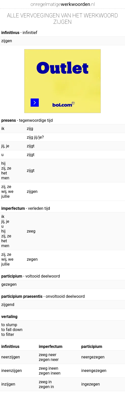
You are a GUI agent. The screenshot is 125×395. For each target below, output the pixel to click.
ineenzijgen (11, 370)
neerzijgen (10, 357)
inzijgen (8, 384)
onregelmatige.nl (63, 4)
